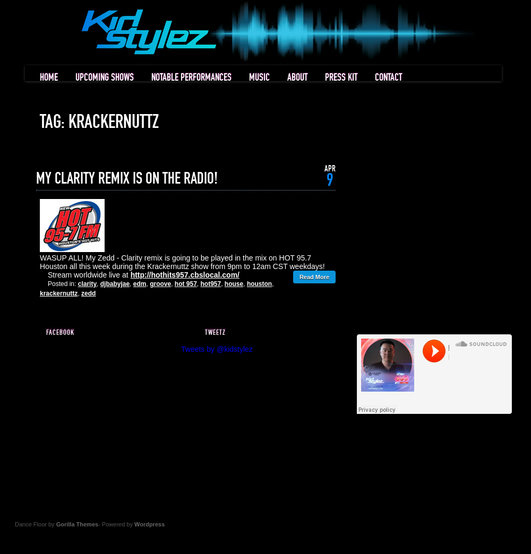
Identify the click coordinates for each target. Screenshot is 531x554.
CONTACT (388, 78)
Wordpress (149, 524)
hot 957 (186, 284)
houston (259, 284)
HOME (49, 78)
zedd (88, 293)
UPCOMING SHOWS (104, 78)
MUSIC (259, 78)
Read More (314, 277)
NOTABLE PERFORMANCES (191, 78)
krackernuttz (59, 293)
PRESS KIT (341, 78)
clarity (87, 284)
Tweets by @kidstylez (217, 349)
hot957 (211, 284)
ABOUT (297, 78)
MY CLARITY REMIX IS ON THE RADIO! (127, 179)
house (234, 284)
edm (140, 284)
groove (160, 284)
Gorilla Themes (77, 524)
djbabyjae (115, 284)
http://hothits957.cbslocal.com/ (185, 275)
